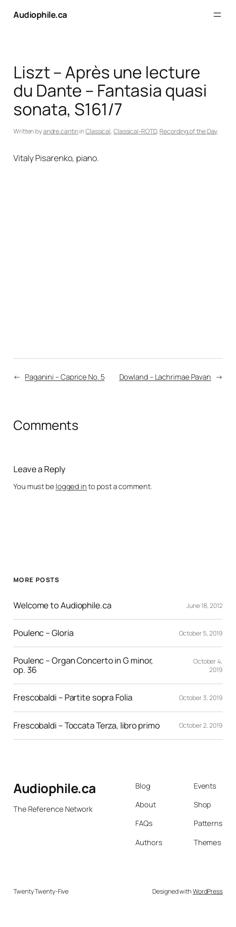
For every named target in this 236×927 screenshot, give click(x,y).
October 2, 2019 (201, 725)
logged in (71, 486)
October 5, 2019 (201, 633)
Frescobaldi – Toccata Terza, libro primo (86, 725)
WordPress (208, 891)
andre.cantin (60, 131)
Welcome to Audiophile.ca (62, 605)
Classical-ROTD (135, 131)
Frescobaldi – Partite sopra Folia (72, 697)
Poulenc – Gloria (43, 633)
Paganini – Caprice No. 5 (65, 377)
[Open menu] (217, 14)
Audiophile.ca (40, 14)
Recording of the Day (188, 131)
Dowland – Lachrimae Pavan (165, 377)
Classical (97, 131)
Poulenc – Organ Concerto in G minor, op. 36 (83, 665)
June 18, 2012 (205, 605)
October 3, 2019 (201, 697)
